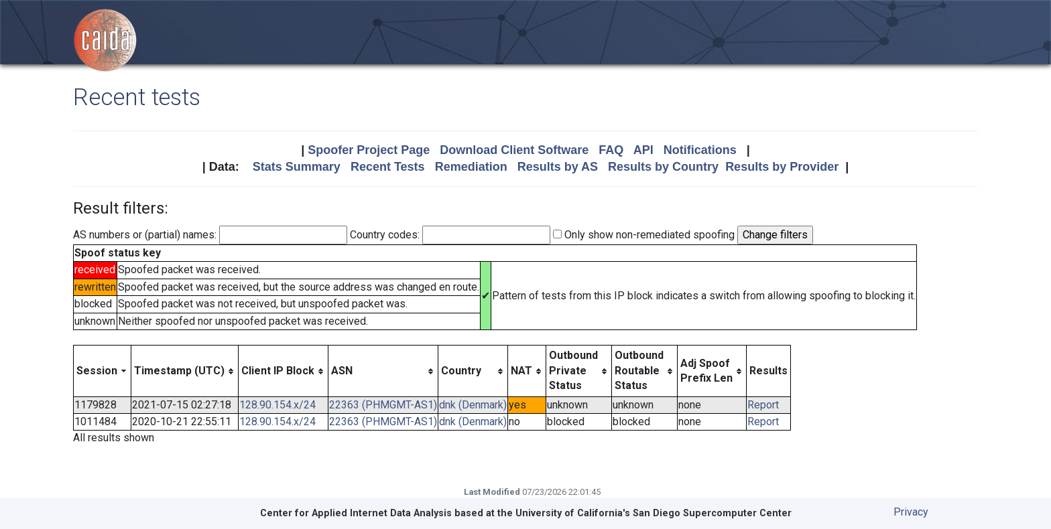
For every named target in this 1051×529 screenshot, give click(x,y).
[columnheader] (102, 371)
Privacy (910, 512)
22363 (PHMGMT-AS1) (383, 404)
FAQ (611, 150)
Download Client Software (514, 150)
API (643, 150)
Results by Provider (782, 166)
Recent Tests (388, 166)
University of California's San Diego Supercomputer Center (653, 513)
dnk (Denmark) (473, 404)
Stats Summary (297, 166)
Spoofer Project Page (369, 150)
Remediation (471, 166)
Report (763, 404)
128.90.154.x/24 (277, 404)
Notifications (700, 150)
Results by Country (663, 166)
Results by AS (557, 166)
